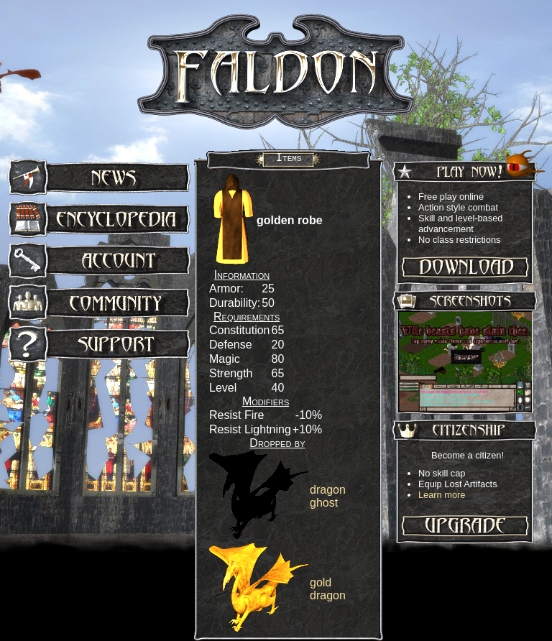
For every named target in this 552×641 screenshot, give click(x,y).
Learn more (441, 494)
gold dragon (328, 588)
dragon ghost (328, 496)
